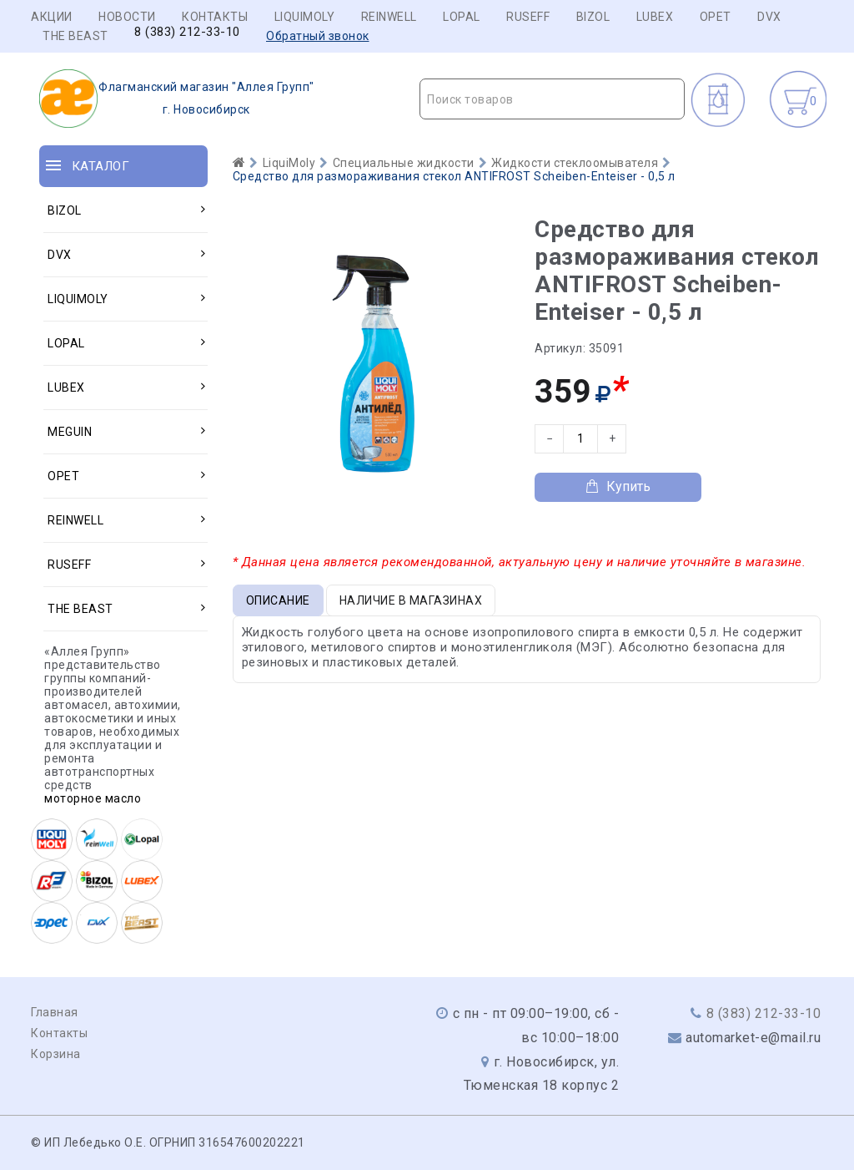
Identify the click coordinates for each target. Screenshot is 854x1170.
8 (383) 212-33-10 (187, 32)
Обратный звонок (317, 36)
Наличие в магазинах (411, 600)
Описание (278, 600)
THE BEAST (75, 36)
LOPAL (461, 16)
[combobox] (552, 99)
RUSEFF (528, 16)
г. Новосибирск (177, 98)
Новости (127, 16)
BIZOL (593, 16)
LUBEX (655, 16)
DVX (769, 16)
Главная (54, 1012)
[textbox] (552, 99)
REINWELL (389, 16)
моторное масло (92, 798)
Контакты (215, 16)
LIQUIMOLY (304, 16)
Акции (52, 16)
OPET (715, 16)
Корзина (56, 1054)
